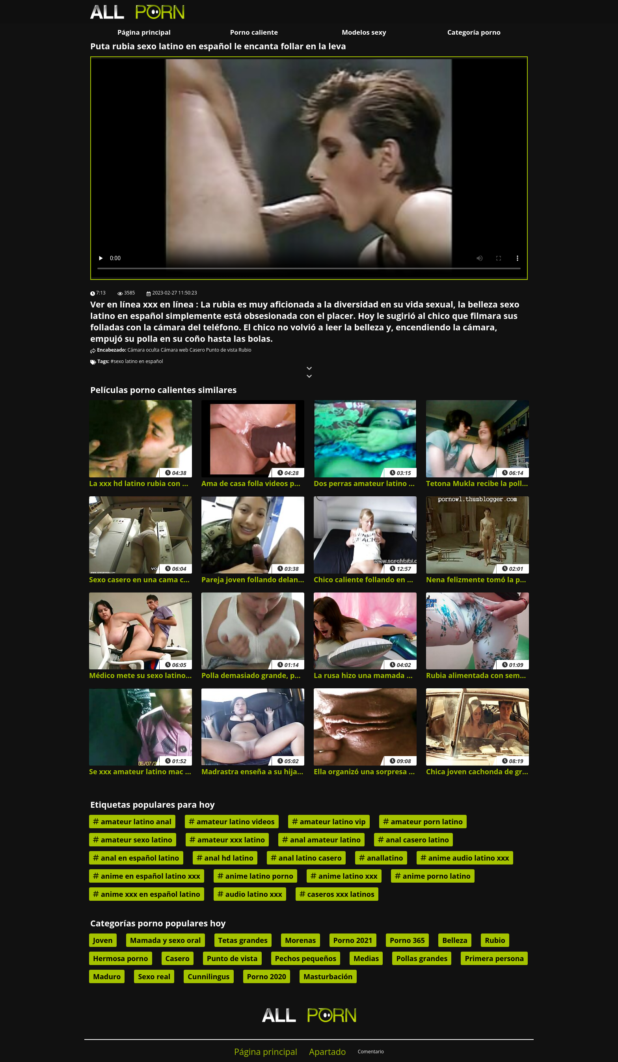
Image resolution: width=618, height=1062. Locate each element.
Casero (197, 350)
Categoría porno (474, 32)
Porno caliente (254, 32)
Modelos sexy (364, 32)
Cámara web (174, 350)
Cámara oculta (144, 350)
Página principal (144, 32)
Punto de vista (221, 350)
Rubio (244, 350)
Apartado (327, 1051)
